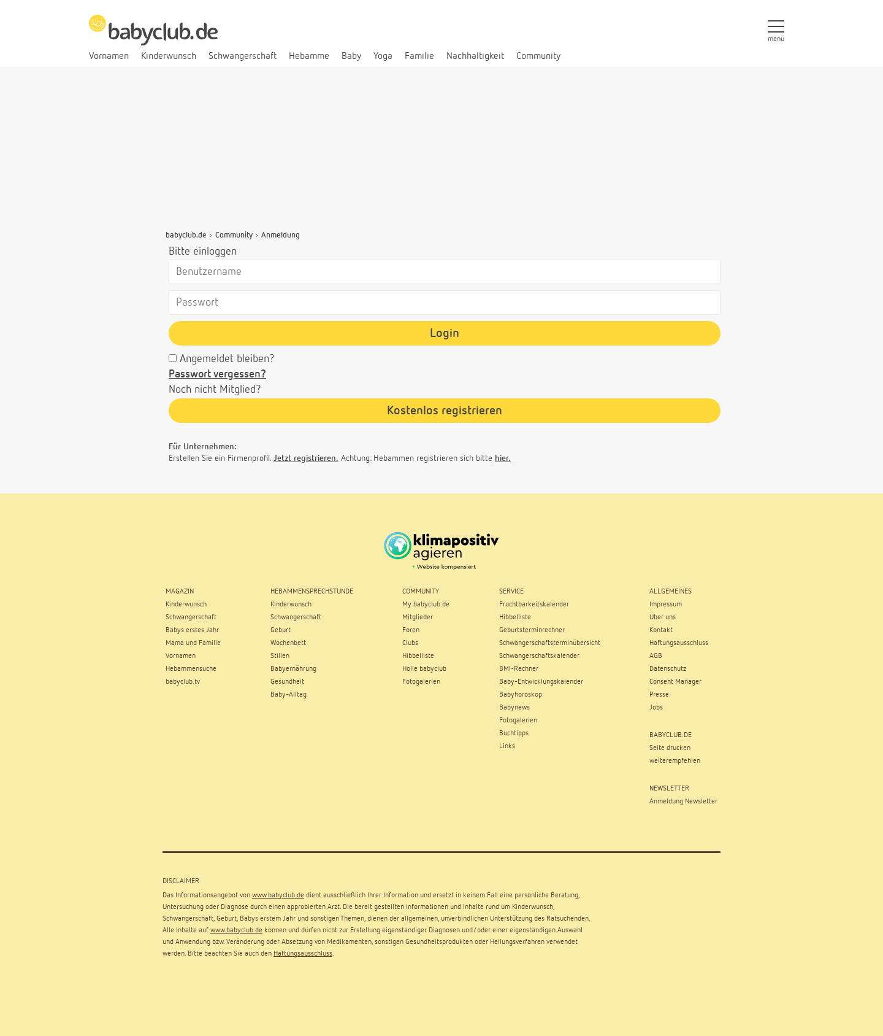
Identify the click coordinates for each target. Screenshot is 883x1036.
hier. (503, 458)
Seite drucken (669, 748)
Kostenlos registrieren (444, 410)
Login (444, 333)
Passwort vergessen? (217, 374)
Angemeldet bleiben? (227, 359)
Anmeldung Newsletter (683, 801)
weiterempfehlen (674, 761)
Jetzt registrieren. (305, 458)
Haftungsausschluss (302, 953)
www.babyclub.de (278, 895)
